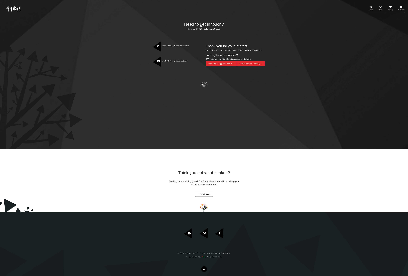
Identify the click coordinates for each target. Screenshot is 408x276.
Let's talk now (203, 194)
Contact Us (401, 8)
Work (380, 8)
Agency (390, 8)
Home (371, 8)
